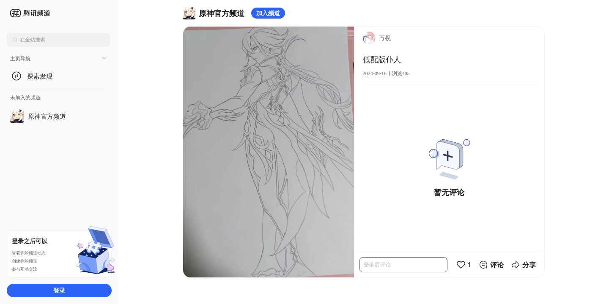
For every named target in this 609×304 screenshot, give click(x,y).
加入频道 (268, 13)
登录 (59, 290)
